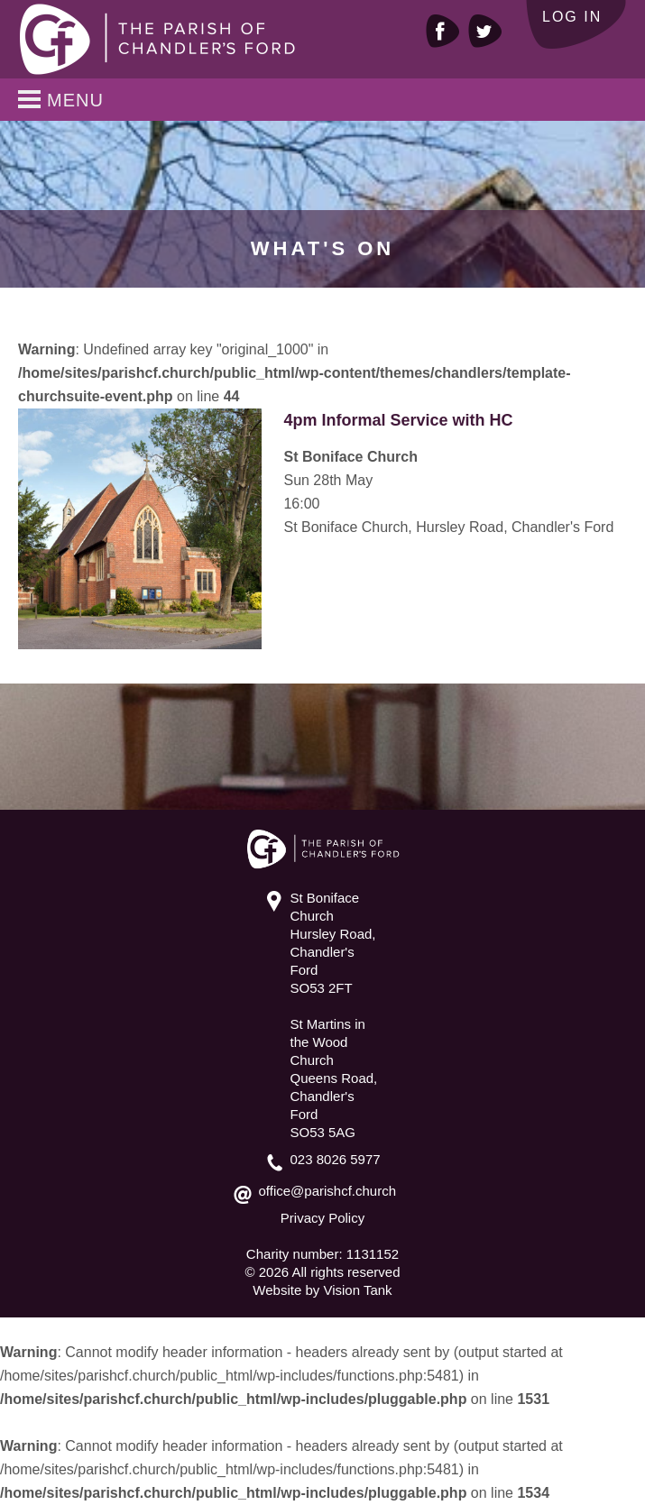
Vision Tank (357, 1290)
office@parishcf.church (328, 1190)
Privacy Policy (322, 1217)
